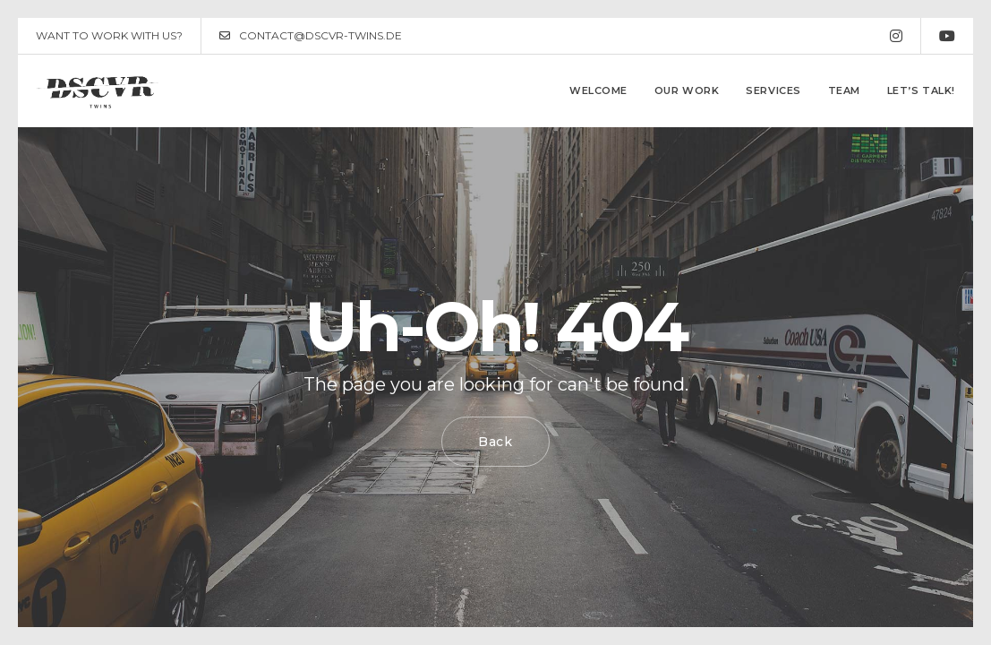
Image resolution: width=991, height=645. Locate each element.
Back (495, 442)
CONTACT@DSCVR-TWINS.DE (310, 36)
